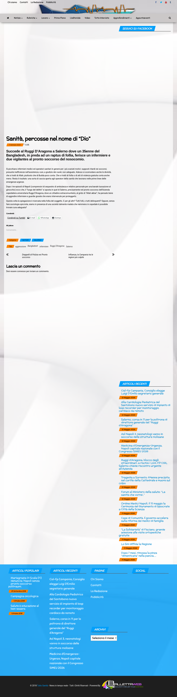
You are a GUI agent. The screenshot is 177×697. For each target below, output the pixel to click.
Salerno (69, 246)
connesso (21, 271)
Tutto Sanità (42, 685)
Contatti (24, 2)
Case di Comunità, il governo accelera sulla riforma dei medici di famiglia (144, 519)
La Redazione (37, 2)
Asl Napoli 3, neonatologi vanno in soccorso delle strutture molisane (142, 435)
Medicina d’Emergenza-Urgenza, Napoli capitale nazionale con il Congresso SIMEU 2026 (140, 448)
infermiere (44, 246)
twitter (161, 2)
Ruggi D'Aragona (57, 246)
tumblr (170, 2)
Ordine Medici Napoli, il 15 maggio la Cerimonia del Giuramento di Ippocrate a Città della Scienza (144, 506)
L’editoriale (75, 18)
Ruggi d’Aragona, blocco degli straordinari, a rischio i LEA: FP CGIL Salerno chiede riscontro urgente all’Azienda (143, 464)
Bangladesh (33, 246)
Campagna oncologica (24, 596)
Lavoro (45, 18)
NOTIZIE (25, 240)
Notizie (18, 18)
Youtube (166, 2)
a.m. (27, 145)
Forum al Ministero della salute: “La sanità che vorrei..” (143, 493)
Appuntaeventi (143, 18)
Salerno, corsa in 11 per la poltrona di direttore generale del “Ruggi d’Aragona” (143, 422)
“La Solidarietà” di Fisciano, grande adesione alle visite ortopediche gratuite (142, 532)
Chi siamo (12, 2)
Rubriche (32, 18)
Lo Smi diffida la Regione (136, 544)
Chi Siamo (97, 579)
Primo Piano (60, 18)
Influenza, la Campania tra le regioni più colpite (80, 255)
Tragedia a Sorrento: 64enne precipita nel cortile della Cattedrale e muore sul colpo (144, 480)
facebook (156, 2)
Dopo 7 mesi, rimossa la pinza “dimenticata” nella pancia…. (139, 554)
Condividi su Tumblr (16, 218)
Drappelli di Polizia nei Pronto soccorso (34, 255)
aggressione (20, 246)
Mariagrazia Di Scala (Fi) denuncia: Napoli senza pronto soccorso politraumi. (25, 582)
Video (87, 18)
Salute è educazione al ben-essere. (25, 607)
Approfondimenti (122, 18)
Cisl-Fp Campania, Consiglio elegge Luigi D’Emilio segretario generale (143, 392)
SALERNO (37, 240)
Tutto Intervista (101, 18)
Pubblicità (51, 2)
